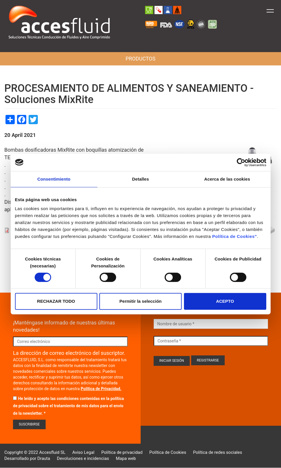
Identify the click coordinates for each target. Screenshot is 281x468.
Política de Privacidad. (101, 388)
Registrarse (208, 360)
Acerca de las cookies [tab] (227, 179)
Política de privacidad (122, 452)
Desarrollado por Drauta (27, 458)
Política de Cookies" (234, 236)
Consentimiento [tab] (53, 179)
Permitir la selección (141, 301)
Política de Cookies (167, 452)
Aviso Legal (83, 452)
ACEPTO (225, 301)
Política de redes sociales (217, 452)
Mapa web (126, 458)
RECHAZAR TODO (56, 301)
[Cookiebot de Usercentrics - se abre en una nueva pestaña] (241, 162)
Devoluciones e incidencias (83, 458)
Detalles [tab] (140, 179)
